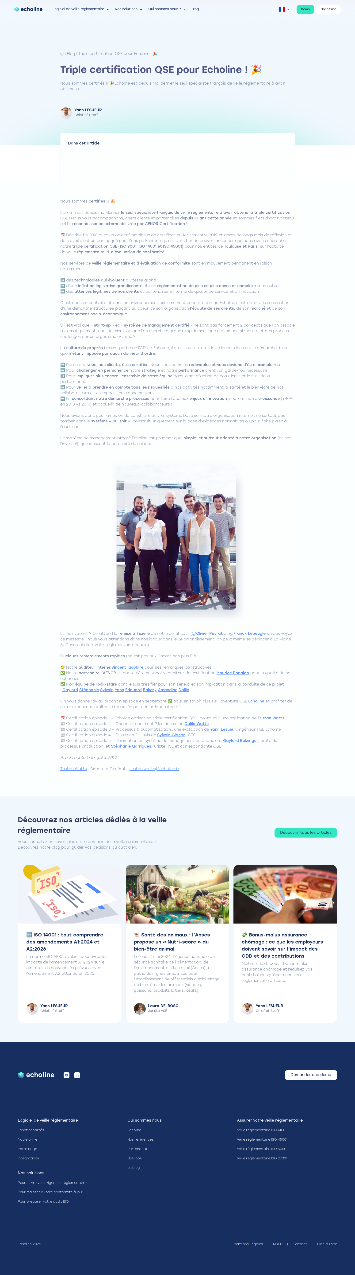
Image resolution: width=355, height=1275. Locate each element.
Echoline (134, 1130)
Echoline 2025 (29, 1244)
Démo (305, 9)
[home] (28, 9)
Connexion (328, 9)
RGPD (277, 1244)
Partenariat (137, 1149)
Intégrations (28, 1158)
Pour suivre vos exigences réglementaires (53, 1183)
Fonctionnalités (31, 1130)
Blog (71, 54)
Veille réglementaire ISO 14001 (261, 1130)
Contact (300, 1244)
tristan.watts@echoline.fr (154, 769)
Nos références (140, 1140)
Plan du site (327, 1244)
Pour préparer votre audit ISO (43, 1202)
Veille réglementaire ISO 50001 (262, 1149)
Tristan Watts (73, 769)
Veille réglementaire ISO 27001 (262, 1158)
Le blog (133, 1168)
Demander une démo (311, 1075)
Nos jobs (134, 1158)
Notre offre (27, 1140)
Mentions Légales (248, 1244)
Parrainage (27, 1149)
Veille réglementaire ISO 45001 (262, 1140)
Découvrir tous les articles (306, 833)
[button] (81, 9)
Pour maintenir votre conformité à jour (50, 1192)
